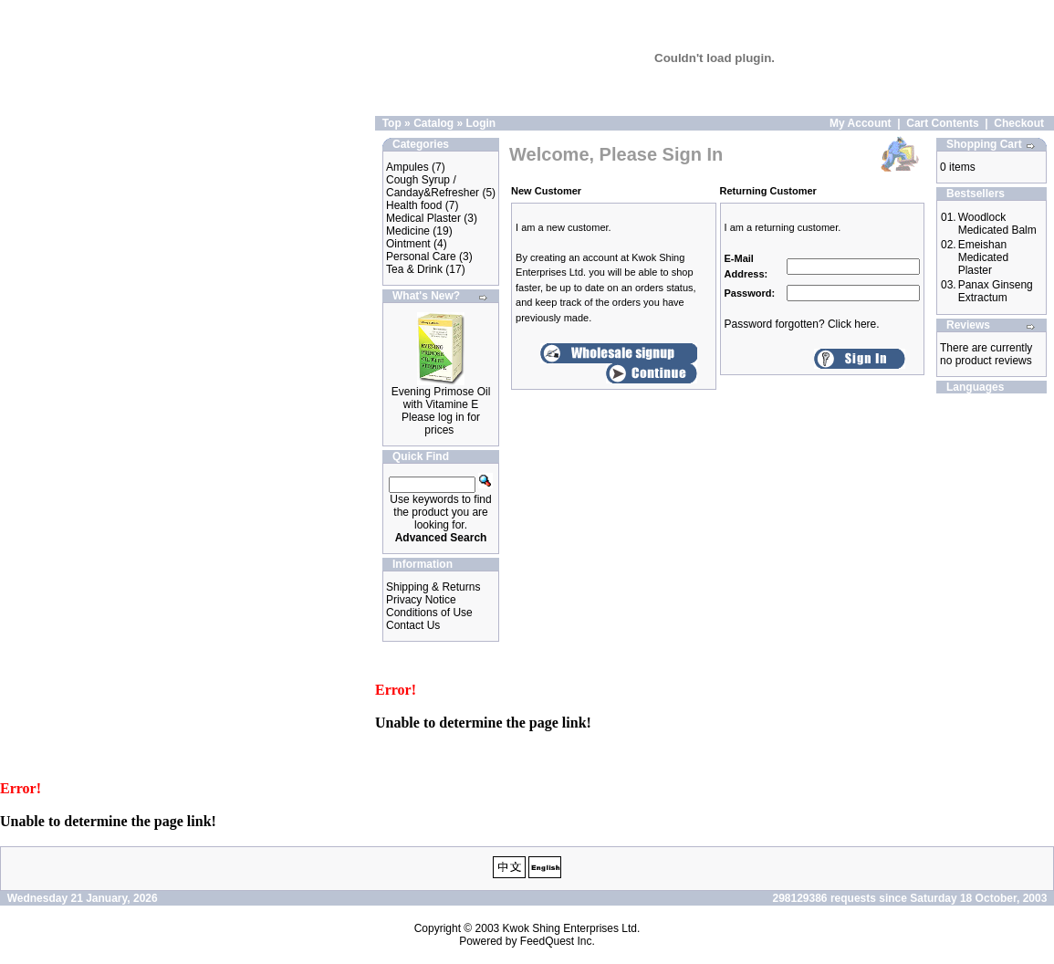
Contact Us (413, 625)
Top (392, 123)
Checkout (1019, 123)
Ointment (408, 243)
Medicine (408, 231)
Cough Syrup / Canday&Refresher (432, 186)
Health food (414, 205)
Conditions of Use (429, 612)
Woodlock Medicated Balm (997, 223)
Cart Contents (942, 123)
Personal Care (421, 256)
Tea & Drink (414, 269)
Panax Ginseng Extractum (995, 291)
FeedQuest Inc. (557, 941)
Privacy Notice (421, 599)
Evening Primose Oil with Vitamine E (441, 398)
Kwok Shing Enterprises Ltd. (572, 928)
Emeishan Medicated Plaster (983, 257)
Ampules (407, 167)
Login (480, 123)
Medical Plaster (423, 218)
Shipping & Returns (433, 587)
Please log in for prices (441, 423)
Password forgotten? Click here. (802, 324)
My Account (861, 123)
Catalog (433, 123)
